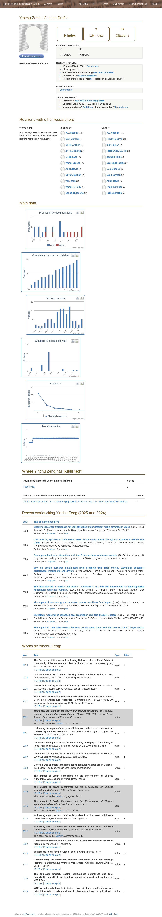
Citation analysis (52, 669)
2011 (25, 733)
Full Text (38, 669)
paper (66, 533)
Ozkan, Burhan (73, 175)
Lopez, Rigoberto (74, 193)
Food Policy (29, 486)
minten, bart (113, 145)
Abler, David (71, 169)
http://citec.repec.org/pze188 (89, 100)
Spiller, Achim (72, 145)
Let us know (121, 107)
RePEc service (29, 914)
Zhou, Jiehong (73, 151)
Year (26, 521)
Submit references (138, 4)
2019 (25, 791)
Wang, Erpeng (72, 163)
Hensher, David (115, 139)
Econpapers (50, 533)
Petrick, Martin (114, 193)
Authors (48, 4)
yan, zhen (70, 181)
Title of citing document (48, 521)
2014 (25, 677)
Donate (104, 4)
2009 (25, 745)
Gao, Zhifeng (72, 139)
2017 (25, 701)
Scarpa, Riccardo (116, 163)
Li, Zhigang (71, 157)
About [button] (156, 4)
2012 (25, 818)
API (94, 4)
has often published (103, 72)
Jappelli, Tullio (114, 157)
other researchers (87, 75)
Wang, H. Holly (73, 187)
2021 (25, 717)
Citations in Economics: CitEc (21, 4)
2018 (25, 891)
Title (37, 655)
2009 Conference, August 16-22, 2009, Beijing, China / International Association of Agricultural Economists (75, 501)
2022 (25, 844)
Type (118, 655)
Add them (87, 107)
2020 (25, 768)
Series (60, 4)
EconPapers (66, 89)
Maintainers (118, 4)
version (59, 723)
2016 (25, 688)
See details (92, 66)
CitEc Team (113, 914)
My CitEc (83, 4)
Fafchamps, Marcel (117, 151)
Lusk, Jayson (114, 175)
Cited (128, 655)
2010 (25, 665)
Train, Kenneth (114, 187)
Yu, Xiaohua (71, 133)
